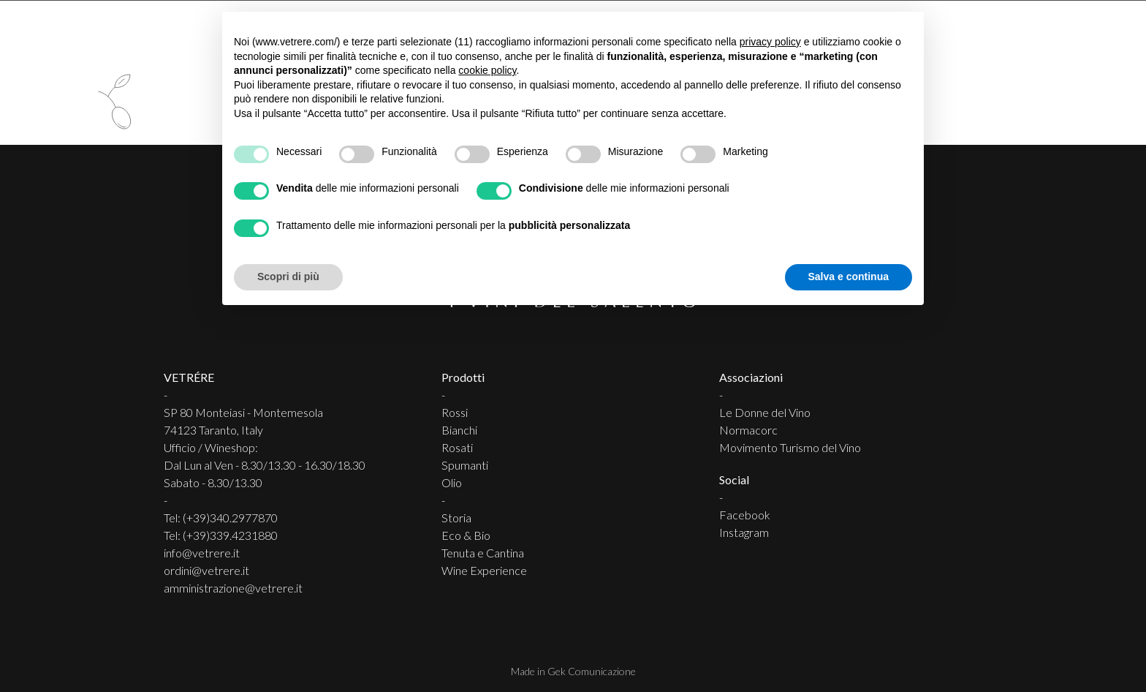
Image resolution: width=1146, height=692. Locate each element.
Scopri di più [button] (288, 276)
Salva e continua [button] (848, 276)
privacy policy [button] (770, 42)
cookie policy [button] (487, 70)
